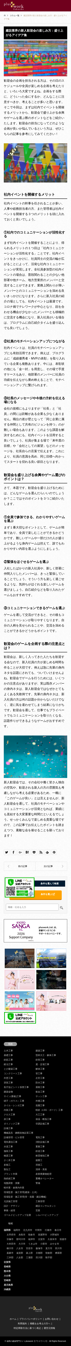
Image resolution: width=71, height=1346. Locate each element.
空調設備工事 (42, 1123)
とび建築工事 (10, 1069)
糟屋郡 (58, 1253)
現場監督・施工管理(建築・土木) (20, 1192)
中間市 (38, 1230)
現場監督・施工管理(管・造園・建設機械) (25, 1196)
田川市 (58, 1248)
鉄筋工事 (8, 1059)
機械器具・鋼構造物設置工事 (18, 1133)
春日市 (58, 1230)
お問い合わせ (52, 1319)
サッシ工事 (41, 1096)
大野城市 (54, 1234)
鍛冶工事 (8, 1064)
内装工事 (8, 1110)
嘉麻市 (10, 1253)
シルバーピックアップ (47, 1215)
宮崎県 (7, 1280)
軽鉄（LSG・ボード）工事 (49, 1110)
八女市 (19, 1248)
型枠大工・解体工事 (46, 1055)
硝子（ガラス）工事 (14, 1101)
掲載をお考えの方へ (40, 1323)
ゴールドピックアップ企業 (17, 1215)
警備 (38, 1183)
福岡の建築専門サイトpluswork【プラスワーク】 (27, 1341)
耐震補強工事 (42, 1155)
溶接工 (39, 1165)
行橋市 (48, 1230)
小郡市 (43, 1243)
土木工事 (8, 1050)
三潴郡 (29, 1257)
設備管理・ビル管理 (14, 1137)
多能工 (7, 1165)
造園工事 (40, 1105)
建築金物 (8, 1091)
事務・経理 (9, 1210)
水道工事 (8, 1146)
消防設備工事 (42, 1142)
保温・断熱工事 (43, 1119)
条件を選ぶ (48, 894)
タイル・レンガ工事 (14, 1105)
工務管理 (40, 1201)
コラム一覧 (14, 15)
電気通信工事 (10, 1142)
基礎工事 (8, 1055)
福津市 (31, 1239)
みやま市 (54, 1243)
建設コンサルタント (46, 1206)
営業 (38, 1210)
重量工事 (40, 1146)
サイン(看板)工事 (12, 1096)
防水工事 (40, 1082)
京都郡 (39, 1253)
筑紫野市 (42, 1234)
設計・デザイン (12, 1206)
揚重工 (39, 1160)
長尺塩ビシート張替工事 (16, 1087)
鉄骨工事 (40, 1059)
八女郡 (19, 1257)
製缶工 (7, 1169)
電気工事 (40, 1137)
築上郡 (29, 1253)
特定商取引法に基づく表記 (27, 1328)
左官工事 (40, 1078)
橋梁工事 (8, 1155)
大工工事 (40, 1114)
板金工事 (40, 1091)
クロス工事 (9, 1114)
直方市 (48, 1248)
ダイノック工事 (12, 1123)
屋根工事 (40, 1087)
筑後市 (63, 1239)
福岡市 (16, 1230)
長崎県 (7, 1266)
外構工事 (40, 1101)
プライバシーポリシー (30, 1319)
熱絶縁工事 (9, 1178)
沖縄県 (7, 1289)
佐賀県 (7, 1262)
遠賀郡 (19, 1253)
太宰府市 (11, 1234)
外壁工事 (8, 1078)
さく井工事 (9, 1160)
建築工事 (40, 1050)
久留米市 (52, 1239)
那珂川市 (20, 1239)
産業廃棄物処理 (43, 1174)
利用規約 (22, 1323)
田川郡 (39, 1257)
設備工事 (8, 1128)
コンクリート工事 (13, 1073)
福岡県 (7, 1230)
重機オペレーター (45, 1178)
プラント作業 (10, 1174)
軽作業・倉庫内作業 (14, 1187)
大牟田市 (11, 1243)
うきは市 (32, 1243)
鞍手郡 (48, 1257)
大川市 (22, 1243)
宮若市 (29, 1248)
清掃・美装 (41, 1169)
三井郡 (10, 1257)
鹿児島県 (8, 1285)
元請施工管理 (10, 1201)
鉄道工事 (40, 1151)
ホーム (13, 1319)
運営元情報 (49, 1328)
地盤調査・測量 (12, 1183)
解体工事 (40, 1069)
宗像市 (10, 1239)
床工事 (7, 1119)
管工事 (39, 1073)
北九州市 (27, 1230)
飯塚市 (39, 1248)
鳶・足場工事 (42, 1064)
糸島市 (22, 1234)
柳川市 (10, 1248)
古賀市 (41, 1239)
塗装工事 (8, 1082)
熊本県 (7, 1271)
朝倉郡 (48, 1253)
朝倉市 (31, 1234)
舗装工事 (8, 1151)
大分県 (7, 1275)
